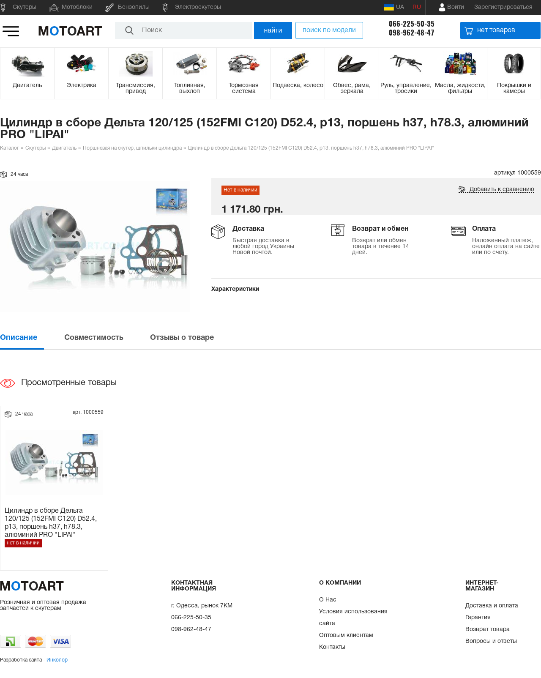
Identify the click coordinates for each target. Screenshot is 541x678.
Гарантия (478, 618)
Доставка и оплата (491, 606)
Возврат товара (487, 629)
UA (394, 7)
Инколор (57, 660)
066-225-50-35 (411, 23)
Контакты (332, 647)
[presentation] (31, 338)
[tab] (31, 338)
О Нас (327, 600)
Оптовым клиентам (346, 635)
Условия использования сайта (353, 617)
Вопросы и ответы (491, 641)
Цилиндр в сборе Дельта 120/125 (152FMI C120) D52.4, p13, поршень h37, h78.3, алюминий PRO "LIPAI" (51, 522)
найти (273, 30)
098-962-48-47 (411, 32)
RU (417, 7)
